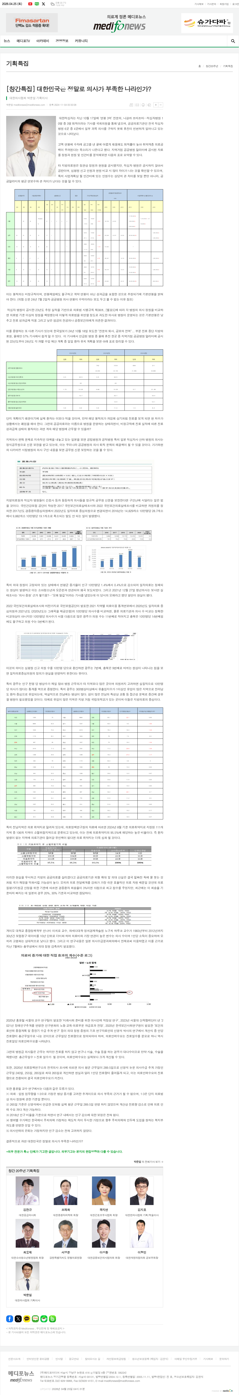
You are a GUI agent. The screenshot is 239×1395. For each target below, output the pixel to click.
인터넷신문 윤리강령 (37, 1359)
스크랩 (149, 105)
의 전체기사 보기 (147, 1162)
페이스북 (9, 1318)
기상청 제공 (59, 5)
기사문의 (211, 4)
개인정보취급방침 (116, 1359)
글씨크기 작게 (160, 104)
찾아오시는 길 (92, 1359)
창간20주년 (212, 66)
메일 (137, 105)
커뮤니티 (81, 40)
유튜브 (30, 4)
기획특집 (228, 66)
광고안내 (74, 1359)
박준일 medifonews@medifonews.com (25, 104)
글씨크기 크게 (155, 104)
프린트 (143, 105)
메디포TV (23, 40)
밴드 (52, 1318)
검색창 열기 (233, 41)
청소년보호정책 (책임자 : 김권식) (150, 1359)
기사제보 (199, 4)
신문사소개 (14, 1359)
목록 (131, 105)
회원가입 (224, 4)
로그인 (235, 4)
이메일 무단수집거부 (185, 1359)
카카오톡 (26, 1318)
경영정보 (62, 40)
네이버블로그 (37, 4)
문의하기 (224, 1359)
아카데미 (42, 40)
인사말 (59, 1359)
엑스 (43, 4)
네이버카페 (43, 1318)
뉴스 (7, 40)
